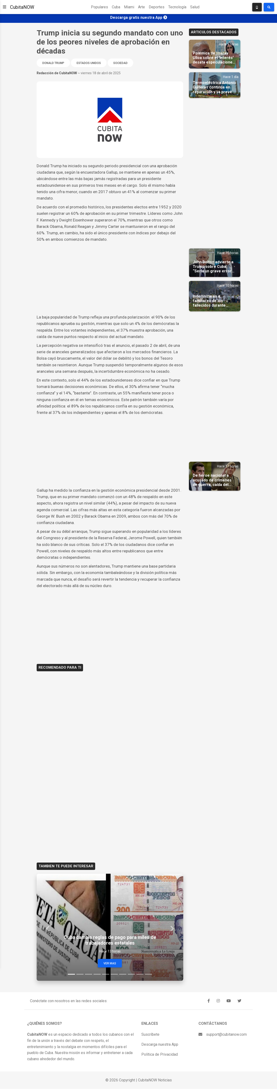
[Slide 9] (139, 974)
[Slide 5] (105, 974)
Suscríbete (150, 1034)
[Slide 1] (71, 974)
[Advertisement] (110, 278)
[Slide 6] (114, 974)
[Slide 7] (122, 974)
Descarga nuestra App (159, 1044)
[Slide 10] (148, 974)
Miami (129, 7)
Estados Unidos (89, 63)
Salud (194, 7)
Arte (141, 7)
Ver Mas (110, 963)
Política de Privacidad (159, 1054)
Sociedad (120, 63)
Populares (99, 7)
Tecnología (177, 7)
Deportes (156, 7)
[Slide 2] (80, 974)
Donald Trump (53, 63)
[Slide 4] (97, 974)
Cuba (116, 7)
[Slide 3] (88, 974)
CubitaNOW (22, 7)
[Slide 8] (131, 974)
